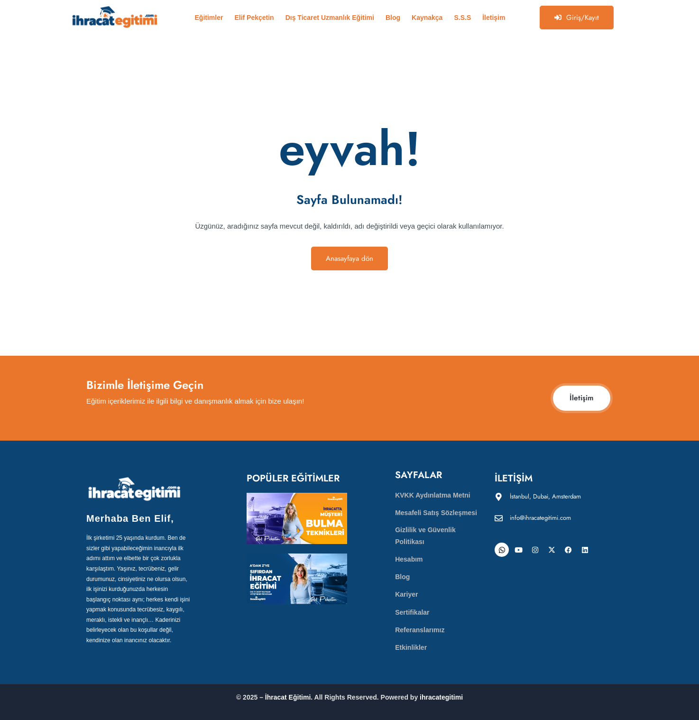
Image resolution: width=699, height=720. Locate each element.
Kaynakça (427, 17)
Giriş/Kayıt (576, 17)
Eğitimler (209, 17)
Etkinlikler (411, 647)
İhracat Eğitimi (288, 697)
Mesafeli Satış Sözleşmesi (436, 513)
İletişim (493, 17)
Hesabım (409, 559)
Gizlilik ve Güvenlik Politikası (425, 535)
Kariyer (406, 594)
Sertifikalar (412, 612)
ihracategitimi (441, 697)
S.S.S (462, 17)
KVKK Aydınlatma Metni (432, 495)
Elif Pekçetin (254, 17)
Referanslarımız (419, 630)
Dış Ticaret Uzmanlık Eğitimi (329, 17)
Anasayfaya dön (349, 258)
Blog (393, 17)
